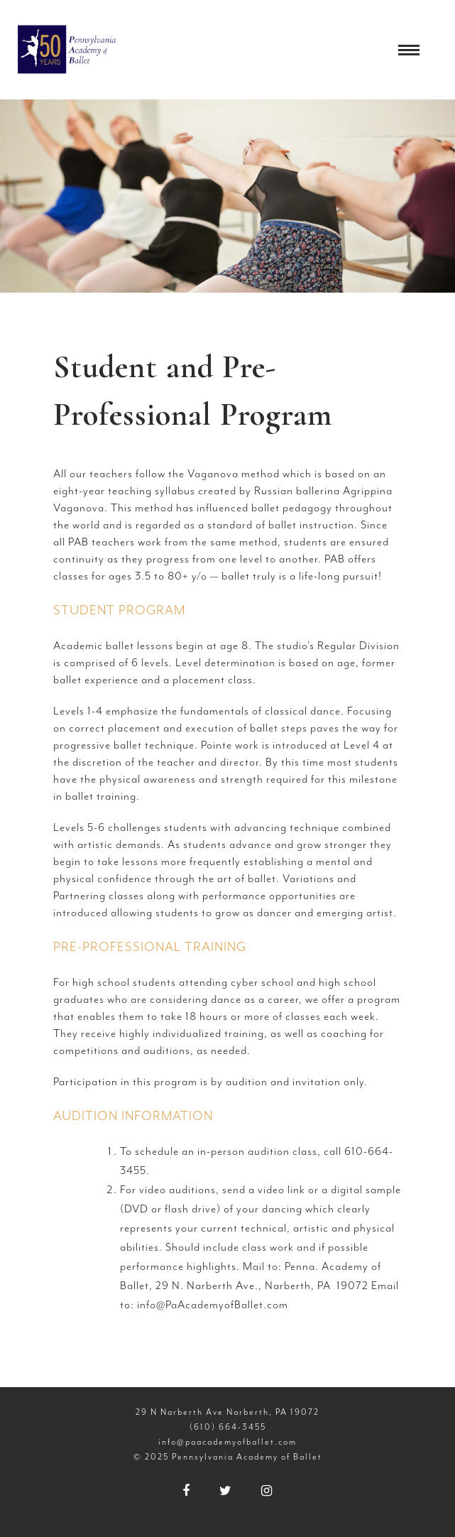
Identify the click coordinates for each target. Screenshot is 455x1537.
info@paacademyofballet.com (227, 1442)
